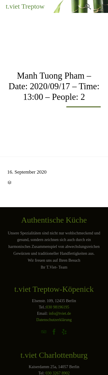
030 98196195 (57, 307)
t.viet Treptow (25, 6)
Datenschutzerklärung (54, 320)
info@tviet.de (60, 313)
